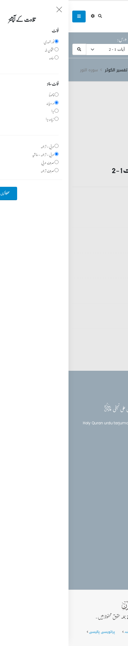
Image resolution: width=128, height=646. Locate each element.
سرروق (111, 70)
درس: (53, 39)
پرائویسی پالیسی (33, 632)
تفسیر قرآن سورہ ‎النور (85, 210)
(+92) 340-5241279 (98, 520)
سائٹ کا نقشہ (66, 632)
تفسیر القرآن (107, 476)
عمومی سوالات (98, 632)
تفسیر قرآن (88, 70)
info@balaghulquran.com (92, 531)
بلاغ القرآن (107, 465)
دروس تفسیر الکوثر (53, 70)
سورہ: (118, 39)
